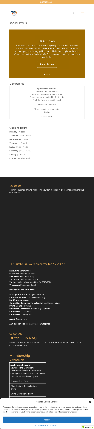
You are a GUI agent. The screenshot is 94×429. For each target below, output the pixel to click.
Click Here (22, 345)
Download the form (47, 104)
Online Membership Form (21, 393)
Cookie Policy (40, 425)
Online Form (46, 116)
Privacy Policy (52, 425)
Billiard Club (47, 41)
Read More (47, 64)
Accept (47, 419)
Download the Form (19, 381)
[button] (90, 401)
